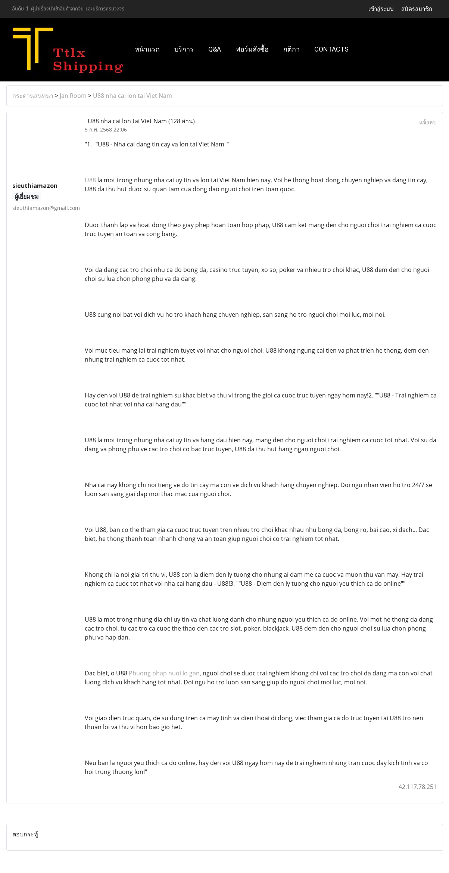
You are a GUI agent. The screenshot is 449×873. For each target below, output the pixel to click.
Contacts (331, 49)
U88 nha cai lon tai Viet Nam (132, 96)
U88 (90, 180)
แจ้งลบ (428, 122)
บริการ (184, 49)
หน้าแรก (147, 49)
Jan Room (73, 96)
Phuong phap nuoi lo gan (164, 673)
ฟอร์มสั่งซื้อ (252, 49)
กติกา (291, 49)
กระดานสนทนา (32, 96)
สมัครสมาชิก (416, 8)
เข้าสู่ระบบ (381, 8)
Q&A (214, 49)
